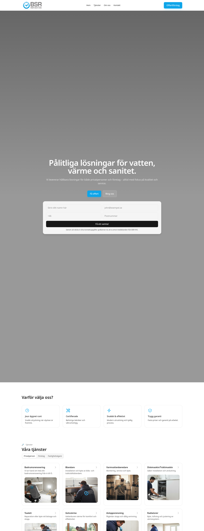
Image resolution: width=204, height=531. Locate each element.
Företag (41, 456)
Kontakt (117, 5)
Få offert (94, 193)
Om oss (107, 5)
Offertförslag (173, 5)
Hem (88, 5)
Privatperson (29, 456)
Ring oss (109, 193)
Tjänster (97, 5)
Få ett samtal (102, 224)
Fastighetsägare (55, 456)
